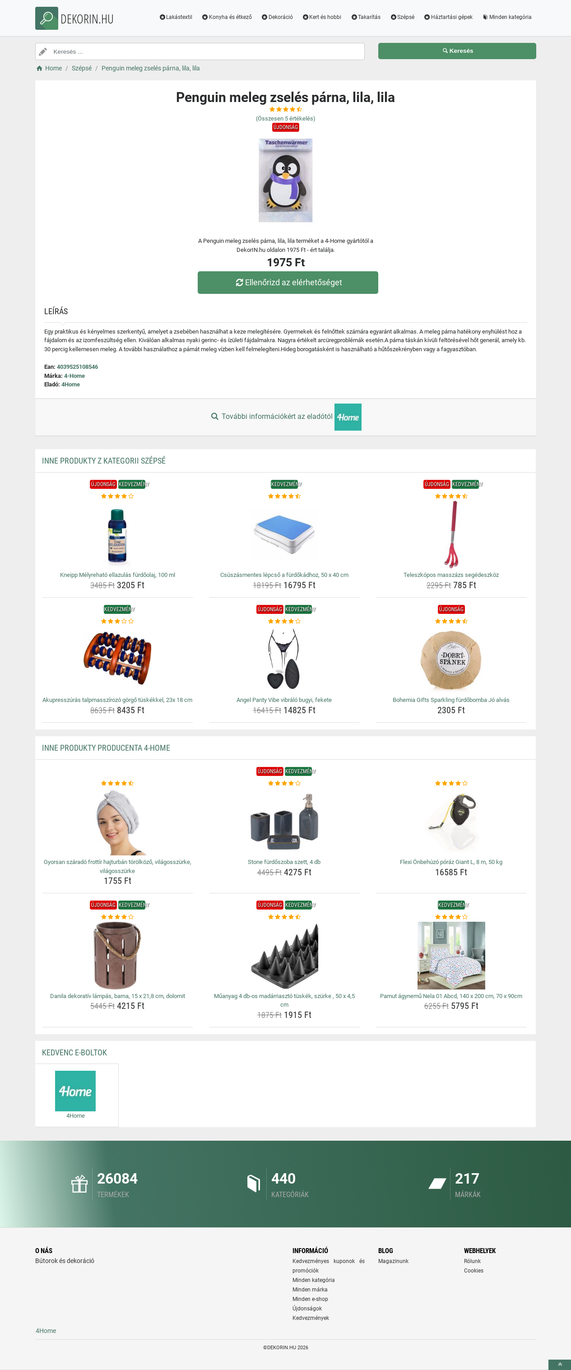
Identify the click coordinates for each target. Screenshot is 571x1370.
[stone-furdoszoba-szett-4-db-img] (284, 821)
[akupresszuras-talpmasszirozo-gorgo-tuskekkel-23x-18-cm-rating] (117, 621)
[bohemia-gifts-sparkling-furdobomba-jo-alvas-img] (451, 659)
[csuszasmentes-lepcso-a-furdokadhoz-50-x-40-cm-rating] (284, 496)
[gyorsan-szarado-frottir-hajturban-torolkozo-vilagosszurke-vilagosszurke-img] (117, 821)
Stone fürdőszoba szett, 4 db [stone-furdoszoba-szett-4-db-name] (284, 862)
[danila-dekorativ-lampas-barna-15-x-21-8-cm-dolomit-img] (117, 955)
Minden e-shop (310, 1299)
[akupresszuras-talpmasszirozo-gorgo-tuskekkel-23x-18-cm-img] (117, 659)
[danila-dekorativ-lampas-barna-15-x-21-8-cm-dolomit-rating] (117, 917)
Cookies (473, 1271)
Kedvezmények (310, 1318)
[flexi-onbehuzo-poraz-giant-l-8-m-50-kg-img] (451, 821)
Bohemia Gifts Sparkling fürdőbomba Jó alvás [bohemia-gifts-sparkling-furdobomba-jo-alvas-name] (451, 700)
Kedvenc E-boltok (74, 1052)
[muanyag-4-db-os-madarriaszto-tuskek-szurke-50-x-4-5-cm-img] (284, 955)
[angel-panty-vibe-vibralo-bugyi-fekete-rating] (284, 621)
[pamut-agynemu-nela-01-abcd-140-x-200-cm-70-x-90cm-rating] (451, 917)
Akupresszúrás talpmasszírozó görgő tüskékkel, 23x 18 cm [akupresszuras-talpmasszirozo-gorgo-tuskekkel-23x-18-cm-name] (117, 700)
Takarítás (365, 17)
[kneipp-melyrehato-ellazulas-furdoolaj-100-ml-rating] (117, 496)
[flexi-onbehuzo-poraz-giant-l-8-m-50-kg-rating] (451, 783)
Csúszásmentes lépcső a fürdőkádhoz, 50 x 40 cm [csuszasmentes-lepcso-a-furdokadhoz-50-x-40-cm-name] (284, 574)
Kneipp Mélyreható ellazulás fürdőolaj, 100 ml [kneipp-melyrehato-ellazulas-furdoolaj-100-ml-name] (117, 574)
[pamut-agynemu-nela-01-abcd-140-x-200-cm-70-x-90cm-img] (451, 955)
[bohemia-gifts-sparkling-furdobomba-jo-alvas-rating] (451, 621)
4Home (70, 384)
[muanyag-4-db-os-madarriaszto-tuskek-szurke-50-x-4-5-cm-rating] (284, 917)
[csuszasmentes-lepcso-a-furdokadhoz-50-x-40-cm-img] (284, 534)
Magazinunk (393, 1261)
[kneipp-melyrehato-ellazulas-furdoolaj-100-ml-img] (117, 534)
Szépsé (402, 17)
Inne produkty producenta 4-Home (106, 747)
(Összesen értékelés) (286, 118)
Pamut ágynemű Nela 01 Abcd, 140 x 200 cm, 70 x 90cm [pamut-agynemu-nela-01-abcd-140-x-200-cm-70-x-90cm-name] (451, 996)
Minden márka (310, 1289)
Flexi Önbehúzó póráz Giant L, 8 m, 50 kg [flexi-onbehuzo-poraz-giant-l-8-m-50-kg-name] (451, 862)
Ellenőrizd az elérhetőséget (287, 282)
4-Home (74, 375)
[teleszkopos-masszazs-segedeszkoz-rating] (451, 496)
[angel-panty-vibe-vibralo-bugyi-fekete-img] (284, 659)
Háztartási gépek (448, 17)
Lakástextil (175, 17)
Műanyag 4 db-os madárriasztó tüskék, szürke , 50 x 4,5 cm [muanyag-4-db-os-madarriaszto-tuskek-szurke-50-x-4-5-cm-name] (284, 1000)
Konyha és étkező (226, 17)
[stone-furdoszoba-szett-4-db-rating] (284, 783)
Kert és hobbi (322, 17)
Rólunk (472, 1261)
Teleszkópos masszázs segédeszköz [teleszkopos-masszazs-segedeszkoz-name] (451, 574)
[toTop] (559, 1365)
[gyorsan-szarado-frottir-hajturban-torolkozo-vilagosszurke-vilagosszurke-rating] (117, 783)
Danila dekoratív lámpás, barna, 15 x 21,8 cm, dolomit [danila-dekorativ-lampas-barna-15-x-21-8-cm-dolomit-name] (117, 996)
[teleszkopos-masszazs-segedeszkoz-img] (451, 534)
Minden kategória (507, 17)
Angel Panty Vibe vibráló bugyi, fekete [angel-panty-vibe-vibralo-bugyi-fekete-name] (284, 700)
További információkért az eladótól (285, 417)
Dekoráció (277, 17)
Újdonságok (307, 1308)
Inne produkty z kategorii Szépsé (104, 460)
